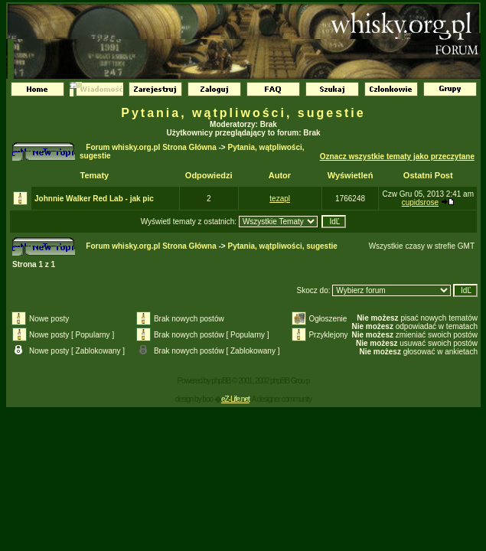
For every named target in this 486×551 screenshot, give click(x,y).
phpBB (220, 381)
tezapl (279, 198)
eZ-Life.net (235, 399)
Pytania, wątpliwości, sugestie (243, 112)
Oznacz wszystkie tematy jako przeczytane (397, 156)
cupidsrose (420, 202)
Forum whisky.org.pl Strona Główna (151, 147)
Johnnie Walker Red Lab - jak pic (94, 198)
